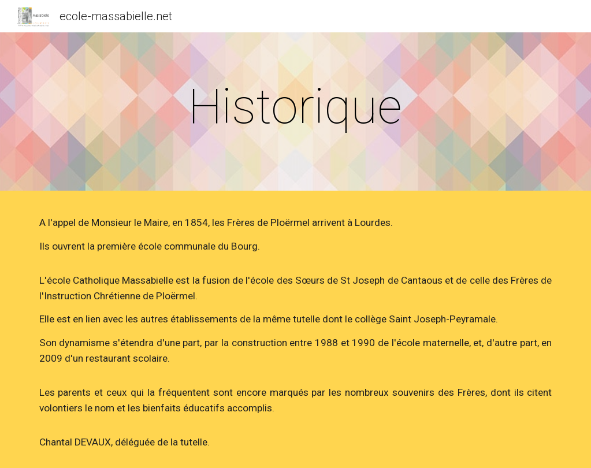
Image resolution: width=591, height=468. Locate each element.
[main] (295, 106)
